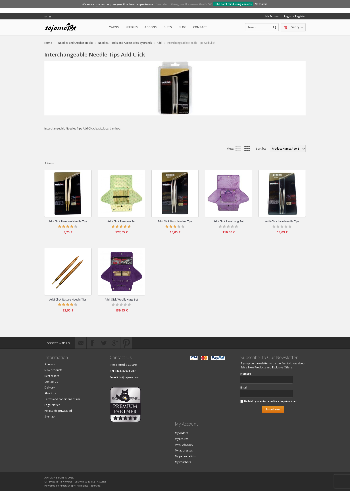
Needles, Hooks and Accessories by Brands (125, 43)
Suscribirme (272, 409)
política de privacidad (283, 401)
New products (53, 370)
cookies (99, 4)
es (50, 16)
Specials (49, 364)
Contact (200, 27)
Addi (159, 43)
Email (243, 387)
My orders (181, 433)
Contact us (51, 382)
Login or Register (295, 16)
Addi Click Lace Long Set (228, 221)
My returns (181, 439)
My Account (272, 16)
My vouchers (183, 462)
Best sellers (51, 376)
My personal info (185, 456)
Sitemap (49, 416)
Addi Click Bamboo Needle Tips (68, 221)
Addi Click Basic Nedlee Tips (175, 221)
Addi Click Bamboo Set (121, 221)
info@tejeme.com (128, 377)
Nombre (245, 374)
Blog (182, 27)
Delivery (49, 387)
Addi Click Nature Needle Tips (68, 299)
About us (50, 393)
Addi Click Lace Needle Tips (282, 221)
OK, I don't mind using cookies (233, 4)
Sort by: (261, 148)
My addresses (184, 450)
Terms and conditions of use (62, 399)
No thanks (261, 4)
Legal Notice (52, 405)
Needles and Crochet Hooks (75, 43)
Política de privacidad (58, 411)
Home (48, 43)
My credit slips (184, 445)
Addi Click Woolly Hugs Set (121, 299)
